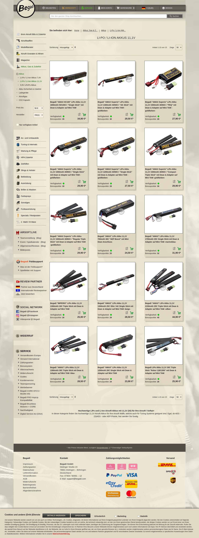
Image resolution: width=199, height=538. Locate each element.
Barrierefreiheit (29, 491)
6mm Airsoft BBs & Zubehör (31, 37)
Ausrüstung (23, 186)
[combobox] (108, 19)
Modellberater (24, 50)
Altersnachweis (27, 372)
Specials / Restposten (28, 218)
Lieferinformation (30, 476)
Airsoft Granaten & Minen (30, 56)
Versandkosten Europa (30, 358)
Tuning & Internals (26, 147)
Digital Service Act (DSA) (31, 416)
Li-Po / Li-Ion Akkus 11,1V (31, 84)
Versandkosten (102, 451)
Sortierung (54, 50)
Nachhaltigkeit (26, 413)
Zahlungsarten (26, 365)
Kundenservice (27, 383)
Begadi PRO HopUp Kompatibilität (29, 401)
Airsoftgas (23, 99)
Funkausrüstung (25, 212)
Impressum (28, 467)
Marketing (121, 516)
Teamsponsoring (27, 386)
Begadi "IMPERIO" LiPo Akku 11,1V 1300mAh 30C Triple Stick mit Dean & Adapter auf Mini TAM (66, 309)
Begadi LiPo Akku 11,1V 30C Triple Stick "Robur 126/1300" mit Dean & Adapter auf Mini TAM (160, 373)
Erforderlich (99, 516)
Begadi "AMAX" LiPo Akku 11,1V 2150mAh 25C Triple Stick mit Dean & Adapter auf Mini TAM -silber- (161, 309)
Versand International (29, 362)
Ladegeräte (23, 96)
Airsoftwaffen (24, 43)
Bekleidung (23, 179)
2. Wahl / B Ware (26, 225)
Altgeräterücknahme (32, 494)
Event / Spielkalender (33, 245)
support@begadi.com (76, 482)
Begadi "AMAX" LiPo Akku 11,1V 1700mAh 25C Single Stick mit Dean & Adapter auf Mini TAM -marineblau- (162, 242)
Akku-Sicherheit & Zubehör (30, 92)
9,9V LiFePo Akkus (28, 88)
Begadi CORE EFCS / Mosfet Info (30, 395)
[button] (147, 11)
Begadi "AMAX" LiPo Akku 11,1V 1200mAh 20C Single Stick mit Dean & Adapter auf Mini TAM (115, 373)
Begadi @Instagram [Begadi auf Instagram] (29, 318)
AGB (25, 482)
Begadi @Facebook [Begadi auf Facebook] (29, 314)
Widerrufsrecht (26, 376)
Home (76, 33)
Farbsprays (23, 199)
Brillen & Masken (26, 192)
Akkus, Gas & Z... (90, 33)
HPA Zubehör (24, 160)
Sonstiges (23, 205)
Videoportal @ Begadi (30, 322)
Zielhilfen (22, 167)
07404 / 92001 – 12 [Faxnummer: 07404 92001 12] (73, 479)
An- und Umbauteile (27, 141)
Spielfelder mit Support (30, 273)
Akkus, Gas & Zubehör (28, 69)
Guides (23, 379)
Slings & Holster (25, 173)
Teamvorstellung (30, 241)
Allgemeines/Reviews (33, 249)
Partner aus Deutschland (32, 290)
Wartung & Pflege (26, 154)
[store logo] (25, 11)
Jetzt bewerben (28, 297)
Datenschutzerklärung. (61, 534)
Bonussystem (26, 369)
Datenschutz (28, 473)
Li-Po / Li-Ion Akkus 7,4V (30, 80)
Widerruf (26, 338)
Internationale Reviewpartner (34, 293)
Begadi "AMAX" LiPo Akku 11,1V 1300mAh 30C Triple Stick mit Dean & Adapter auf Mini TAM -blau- (66, 373)
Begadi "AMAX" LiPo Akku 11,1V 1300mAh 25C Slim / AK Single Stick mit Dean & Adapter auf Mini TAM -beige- (115, 309)
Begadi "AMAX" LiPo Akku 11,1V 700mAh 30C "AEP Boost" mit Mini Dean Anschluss (113, 242)
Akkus (103, 33)
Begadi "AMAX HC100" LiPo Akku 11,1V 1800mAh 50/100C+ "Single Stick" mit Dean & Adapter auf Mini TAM (68, 108)
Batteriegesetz (29, 488)
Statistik (143, 516)
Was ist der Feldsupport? (31, 270)
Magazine (23, 63)
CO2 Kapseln (24, 103)
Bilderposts (25, 253)
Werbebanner (26, 390)
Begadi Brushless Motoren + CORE (28, 408)
